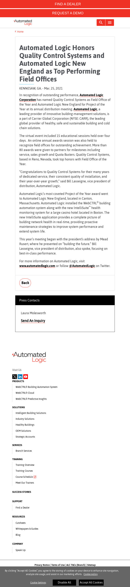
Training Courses (24, 470)
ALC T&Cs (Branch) (75, 565)
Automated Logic (85, 109)
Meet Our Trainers (25, 482)
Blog (18, 535)
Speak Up (21, 550)
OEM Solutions (23, 431)
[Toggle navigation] (100, 22)
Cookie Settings (38, 584)
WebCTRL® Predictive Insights (31, 399)
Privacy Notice (42, 565)
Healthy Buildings (25, 424)
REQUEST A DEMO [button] (65, 13)
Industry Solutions (25, 419)
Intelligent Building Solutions (31, 413)
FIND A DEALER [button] (65, 4)
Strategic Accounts (25, 436)
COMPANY (17, 544)
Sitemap (91, 565)
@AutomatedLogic (82, 266)
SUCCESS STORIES (21, 492)
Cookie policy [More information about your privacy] (91, 575)
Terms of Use (58, 565)
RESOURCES (18, 516)
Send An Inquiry (33, 321)
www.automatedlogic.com (37, 266)
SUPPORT (17, 501)
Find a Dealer (22, 507)
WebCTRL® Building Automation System (36, 387)
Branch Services (24, 451)
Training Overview (25, 465)
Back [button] (25, 283)
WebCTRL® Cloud (25, 393)
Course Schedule (26, 476)
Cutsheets (21, 523)
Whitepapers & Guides (27, 528)
